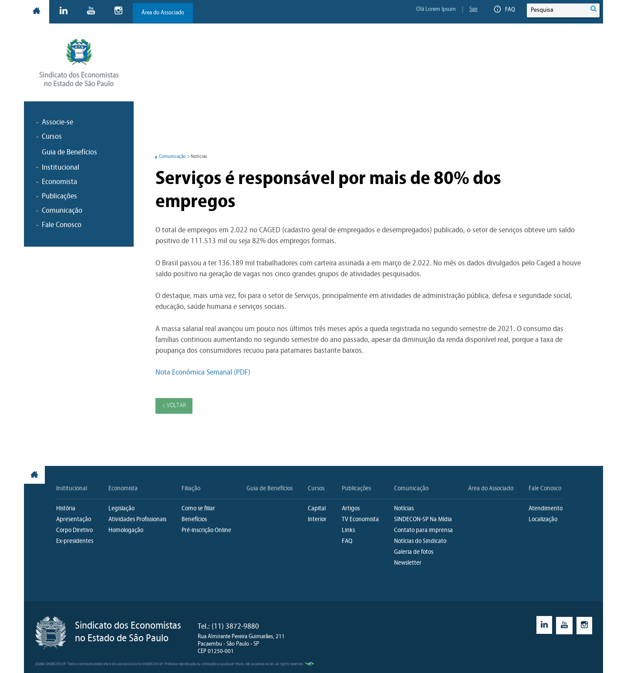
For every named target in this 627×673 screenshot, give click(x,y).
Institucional (71, 488)
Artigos (351, 509)
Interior (317, 519)
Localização (543, 519)
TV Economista (360, 519)
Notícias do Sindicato (420, 541)
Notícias (404, 509)
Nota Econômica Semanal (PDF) (202, 372)
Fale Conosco (545, 488)
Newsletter (407, 563)
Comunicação (172, 156)
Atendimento (546, 509)
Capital (317, 509)
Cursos (316, 488)
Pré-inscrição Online (206, 530)
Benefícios (194, 519)
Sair (473, 10)
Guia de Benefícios (69, 152)
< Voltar (174, 405)
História (65, 509)
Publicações (356, 488)
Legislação (121, 509)
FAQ (504, 10)
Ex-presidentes (74, 541)
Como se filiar (198, 509)
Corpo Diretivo (74, 530)
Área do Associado (163, 13)
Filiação (191, 488)
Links (348, 530)
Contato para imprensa (423, 530)
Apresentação (73, 519)
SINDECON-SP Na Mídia (423, 519)
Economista (123, 488)
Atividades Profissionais (137, 519)
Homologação (125, 530)
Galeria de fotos (413, 552)
